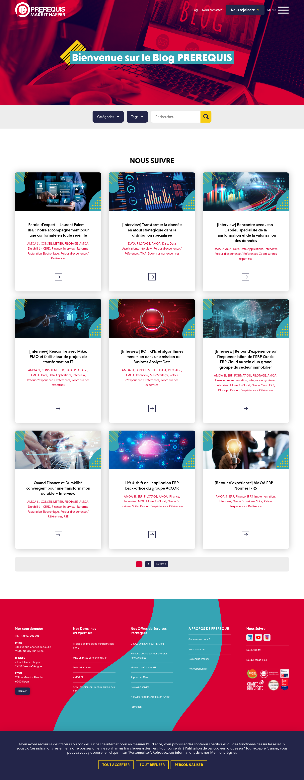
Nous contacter (211, 10)
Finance (69, 254)
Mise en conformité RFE (145, 689)
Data (166, 243)
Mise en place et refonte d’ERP (91, 679)
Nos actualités (254, 672)
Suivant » (161, 586)
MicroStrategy (173, 386)
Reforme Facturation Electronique (53, 259)
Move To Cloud (255, 396)
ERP (234, 386)
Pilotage (237, 401)
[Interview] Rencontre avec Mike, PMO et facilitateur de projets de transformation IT (58, 362)
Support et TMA (140, 699)
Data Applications (259, 249)
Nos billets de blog (257, 682)
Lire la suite (58, 282)
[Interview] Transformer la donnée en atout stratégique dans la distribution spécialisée (152, 230)
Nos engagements (199, 680)
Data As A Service (141, 708)
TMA (144, 253)
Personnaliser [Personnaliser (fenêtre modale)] (189, 765)
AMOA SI (37, 249)
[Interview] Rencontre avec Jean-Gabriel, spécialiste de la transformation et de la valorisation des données (246, 232)
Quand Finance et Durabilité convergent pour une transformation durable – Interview (58, 507)
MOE (140, 517)
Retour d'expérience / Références (253, 254)
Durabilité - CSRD (49, 254)
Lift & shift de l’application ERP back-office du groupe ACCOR (152, 502)
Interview (83, 254)
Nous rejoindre (242, 10)
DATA (130, 243)
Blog (194, 10)
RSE (77, 538)
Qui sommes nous (199, 661)
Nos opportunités (199, 690)
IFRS (262, 512)
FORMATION (248, 386)
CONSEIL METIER (57, 249)
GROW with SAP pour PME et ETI (150, 665)
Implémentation (248, 391)
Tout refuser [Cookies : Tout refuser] (152, 765)
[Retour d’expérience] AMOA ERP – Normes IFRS (245, 502)
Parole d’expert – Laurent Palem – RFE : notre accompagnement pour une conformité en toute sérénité (58, 232)
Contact (23, 713)
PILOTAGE (78, 249)
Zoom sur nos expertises (166, 253)
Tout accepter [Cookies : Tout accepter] (116, 765)
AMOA (31, 254)
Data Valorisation (83, 689)
